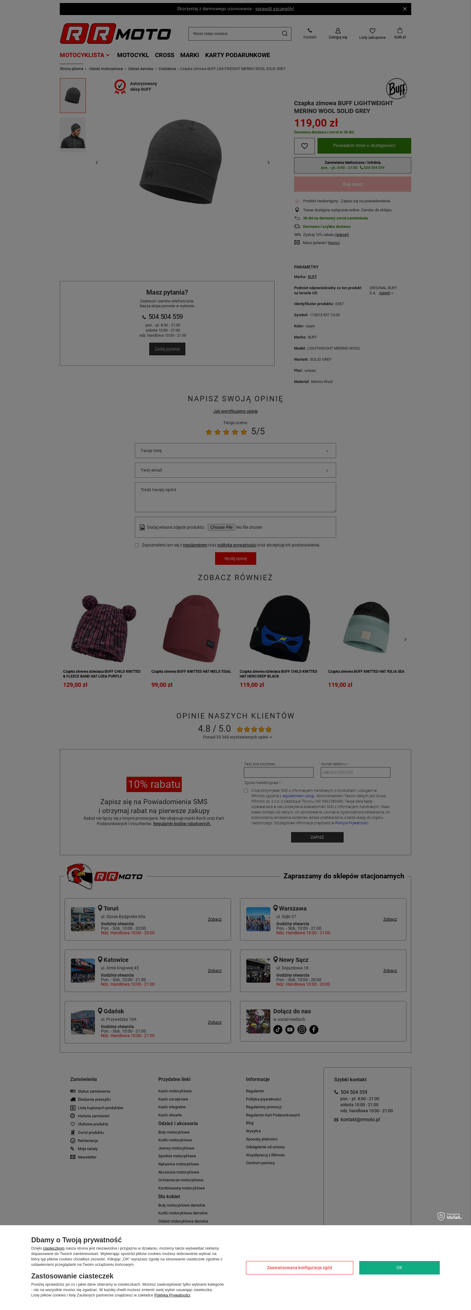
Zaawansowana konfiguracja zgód (299, 1267)
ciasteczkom (54, 1248)
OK (399, 1267)
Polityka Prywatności (172, 1295)
